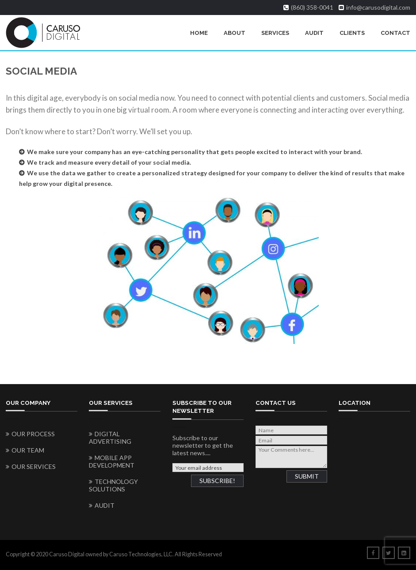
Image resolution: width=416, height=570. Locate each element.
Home (199, 33)
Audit (314, 33)
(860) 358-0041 (312, 7)
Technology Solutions (113, 485)
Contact (395, 33)
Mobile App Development (111, 461)
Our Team (27, 450)
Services (275, 33)
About (234, 33)
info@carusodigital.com (378, 7)
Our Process (33, 434)
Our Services (33, 466)
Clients (352, 33)
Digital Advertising (110, 437)
